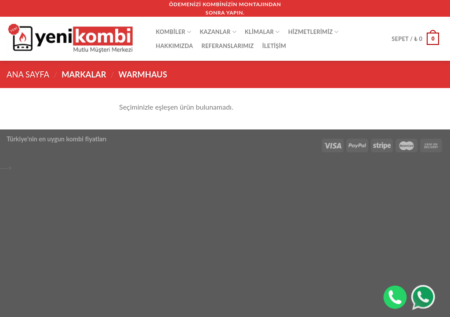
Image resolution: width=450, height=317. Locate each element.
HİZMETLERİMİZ (313, 32)
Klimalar (262, 32)
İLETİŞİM (274, 45)
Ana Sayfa (28, 74)
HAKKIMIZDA (174, 45)
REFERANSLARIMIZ (227, 45)
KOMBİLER (174, 32)
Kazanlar (218, 32)
